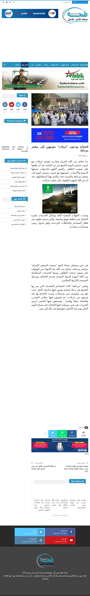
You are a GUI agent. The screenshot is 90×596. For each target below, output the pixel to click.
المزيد (18, 65)
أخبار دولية (24, 65)
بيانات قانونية (20, 211)
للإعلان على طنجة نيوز (17, 224)
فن (32, 65)
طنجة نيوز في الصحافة (17, 215)
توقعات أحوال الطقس (18, 177)
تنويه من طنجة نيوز (19, 220)
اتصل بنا (66, 2)
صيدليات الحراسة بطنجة (19, 173)
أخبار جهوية (64, 65)
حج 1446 (81, 427)
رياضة (46, 65)
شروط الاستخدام (19, 206)
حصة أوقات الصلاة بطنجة (18, 168)
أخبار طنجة (75, 65)
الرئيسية (84, 65)
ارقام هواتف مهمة (21, 181)
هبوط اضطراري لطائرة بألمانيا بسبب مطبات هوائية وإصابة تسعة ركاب (76, 468)
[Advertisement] (45, 41)
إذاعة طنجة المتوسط (18, 190)
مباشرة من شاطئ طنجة (18, 186)
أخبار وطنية (54, 65)
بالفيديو (38, 65)
